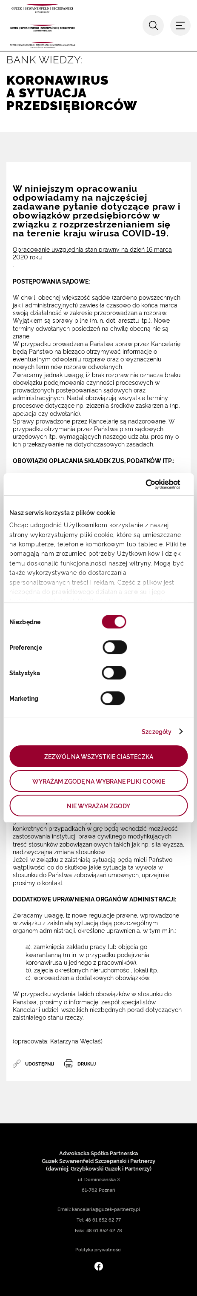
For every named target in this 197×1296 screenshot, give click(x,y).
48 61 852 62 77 (103, 1219)
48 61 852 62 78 (104, 1230)
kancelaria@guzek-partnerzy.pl (106, 1209)
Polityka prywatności (98, 1249)
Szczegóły (156, 731)
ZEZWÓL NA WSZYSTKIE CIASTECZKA (98, 756)
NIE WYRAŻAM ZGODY (98, 805)
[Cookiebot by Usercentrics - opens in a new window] (143, 484)
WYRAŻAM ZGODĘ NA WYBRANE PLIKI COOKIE (98, 781)
